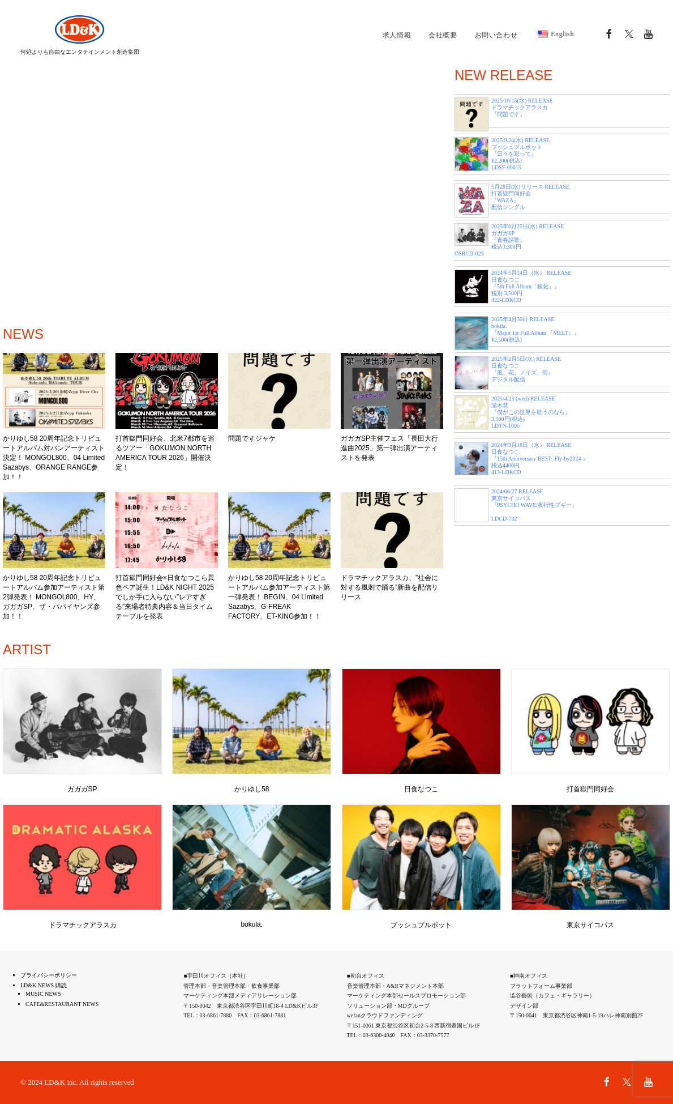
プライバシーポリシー (48, 975)
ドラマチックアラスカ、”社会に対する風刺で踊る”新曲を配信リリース (389, 587)
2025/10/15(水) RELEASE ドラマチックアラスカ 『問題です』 (522, 107)
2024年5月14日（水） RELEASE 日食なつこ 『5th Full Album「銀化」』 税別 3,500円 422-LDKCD (531, 286)
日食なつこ (421, 789)
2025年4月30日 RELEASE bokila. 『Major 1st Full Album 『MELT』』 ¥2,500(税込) (535, 329)
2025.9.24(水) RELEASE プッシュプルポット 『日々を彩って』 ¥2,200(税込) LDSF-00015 (520, 153)
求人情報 (397, 35)
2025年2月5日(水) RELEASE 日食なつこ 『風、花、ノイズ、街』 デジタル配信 (526, 369)
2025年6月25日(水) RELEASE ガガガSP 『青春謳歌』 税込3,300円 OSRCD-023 (509, 240)
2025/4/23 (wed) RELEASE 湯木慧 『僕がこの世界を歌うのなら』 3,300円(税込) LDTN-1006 (531, 412)
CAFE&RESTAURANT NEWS (61, 1004)
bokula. (252, 924)
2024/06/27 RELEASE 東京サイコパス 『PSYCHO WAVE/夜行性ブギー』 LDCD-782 (534, 505)
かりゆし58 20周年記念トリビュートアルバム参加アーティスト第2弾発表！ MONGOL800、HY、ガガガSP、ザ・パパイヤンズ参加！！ (54, 597)
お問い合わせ (496, 35)
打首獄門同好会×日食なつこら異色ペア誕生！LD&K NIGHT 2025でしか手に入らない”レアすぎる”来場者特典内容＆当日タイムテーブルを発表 (165, 597)
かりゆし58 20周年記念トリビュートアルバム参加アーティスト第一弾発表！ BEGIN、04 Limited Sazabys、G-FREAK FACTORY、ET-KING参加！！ (279, 597)
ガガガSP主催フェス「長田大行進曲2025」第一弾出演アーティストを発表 (389, 448)
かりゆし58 (251, 789)
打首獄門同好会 (590, 789)
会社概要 (442, 35)
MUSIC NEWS (43, 994)
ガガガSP (82, 789)
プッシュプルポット (421, 925)
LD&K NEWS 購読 (43, 985)
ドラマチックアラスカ (83, 925)
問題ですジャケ (252, 438)
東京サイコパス (590, 925)
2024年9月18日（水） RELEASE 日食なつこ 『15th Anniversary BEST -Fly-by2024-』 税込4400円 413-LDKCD (540, 458)
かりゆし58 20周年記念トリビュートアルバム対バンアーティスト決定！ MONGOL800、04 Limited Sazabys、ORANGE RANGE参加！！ (54, 457)
